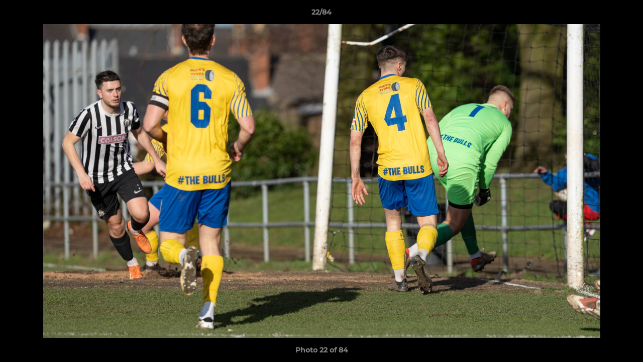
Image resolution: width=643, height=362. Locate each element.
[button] (625, 14)
